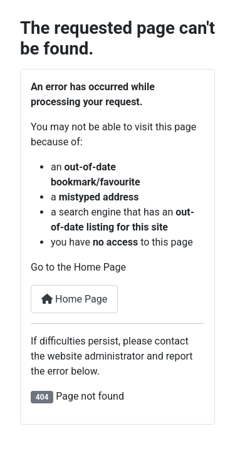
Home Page (74, 299)
